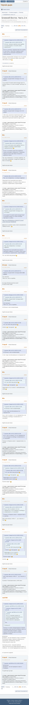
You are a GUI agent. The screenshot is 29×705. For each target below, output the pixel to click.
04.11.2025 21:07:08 (6, 238)
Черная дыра (6, 5)
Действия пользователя (21, 691)
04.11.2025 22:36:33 (6, 501)
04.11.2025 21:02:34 (6, 137)
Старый (4, 71)
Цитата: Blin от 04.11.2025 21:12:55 (12, 350)
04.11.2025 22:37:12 (6, 531)
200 (15, 25)
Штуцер (4, 265)
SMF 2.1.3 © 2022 (11, 701)
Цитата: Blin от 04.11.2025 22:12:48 (12, 433)
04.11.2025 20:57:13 (6, 36)
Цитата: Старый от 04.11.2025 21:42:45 (13, 378)
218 (2, 27)
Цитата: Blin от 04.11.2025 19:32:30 (13, 42)
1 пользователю (5, 63)
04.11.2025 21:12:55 (6, 291)
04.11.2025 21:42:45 (6, 319)
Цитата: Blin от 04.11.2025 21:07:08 (12, 322)
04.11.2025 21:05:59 (6, 203)
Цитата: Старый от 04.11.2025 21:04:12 (13, 241)
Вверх (2, 686)
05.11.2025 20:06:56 (6, 600)
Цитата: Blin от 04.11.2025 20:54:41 (13, 143)
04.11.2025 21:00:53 (6, 105)
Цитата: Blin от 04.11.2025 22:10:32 (12, 465)
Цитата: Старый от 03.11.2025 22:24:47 (13, 603)
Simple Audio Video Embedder (14, 703)
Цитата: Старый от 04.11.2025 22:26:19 (13, 535)
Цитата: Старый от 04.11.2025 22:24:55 (13, 504)
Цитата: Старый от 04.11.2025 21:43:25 (13, 404)
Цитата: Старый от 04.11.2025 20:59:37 (13, 206)
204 (24, 25)
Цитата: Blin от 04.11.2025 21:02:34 (12, 176)
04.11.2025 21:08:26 (6, 267)
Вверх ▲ (20, 700)
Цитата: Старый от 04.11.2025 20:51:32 (13, 40)
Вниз (2, 25)
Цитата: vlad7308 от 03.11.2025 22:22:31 (14, 606)
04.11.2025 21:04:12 (6, 172)
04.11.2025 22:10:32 (6, 374)
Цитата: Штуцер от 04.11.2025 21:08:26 (13, 294)
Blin (3, 34)
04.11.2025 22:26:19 (6, 462)
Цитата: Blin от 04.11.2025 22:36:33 (12, 574)
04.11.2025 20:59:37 (6, 73)
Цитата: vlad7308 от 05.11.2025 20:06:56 (13, 663)
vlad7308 (5, 597)
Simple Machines (18, 701)
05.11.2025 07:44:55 (6, 571)
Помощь (8, 700)
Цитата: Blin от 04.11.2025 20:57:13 (12, 76)
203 (22, 25)
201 (17, 25)
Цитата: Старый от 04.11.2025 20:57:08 (13, 141)
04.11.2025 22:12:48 (6, 400)
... (13, 25)
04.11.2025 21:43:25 (6, 346)
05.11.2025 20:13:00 (6, 659)
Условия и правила (14, 700)
